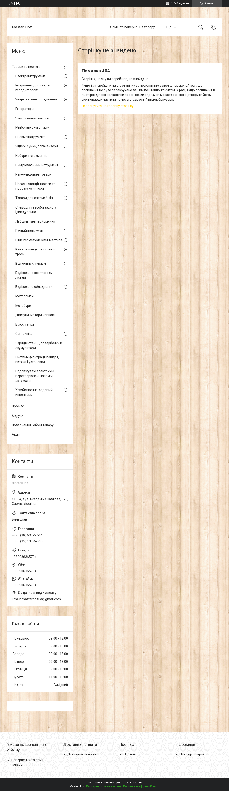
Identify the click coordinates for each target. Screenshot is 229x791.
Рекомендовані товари (33, 174)
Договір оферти (192, 754)
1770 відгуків (180, 3)
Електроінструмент (30, 76)
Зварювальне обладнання (36, 99)
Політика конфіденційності (141, 786)
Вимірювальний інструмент (36, 165)
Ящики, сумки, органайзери (36, 146)
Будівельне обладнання (34, 287)
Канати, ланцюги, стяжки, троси (35, 251)
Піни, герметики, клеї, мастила (39, 240)
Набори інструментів (31, 156)
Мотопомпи (24, 296)
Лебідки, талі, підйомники (35, 221)
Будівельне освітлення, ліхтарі (33, 275)
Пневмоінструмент (30, 137)
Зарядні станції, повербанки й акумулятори (38, 345)
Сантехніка (23, 334)
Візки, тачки (24, 324)
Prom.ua (137, 782)
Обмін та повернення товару (132, 27)
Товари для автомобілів (34, 198)
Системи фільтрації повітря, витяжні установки (37, 359)
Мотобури (23, 306)
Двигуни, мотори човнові (35, 315)
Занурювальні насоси (32, 118)
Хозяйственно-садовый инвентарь (34, 392)
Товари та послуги (26, 66)
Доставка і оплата (81, 754)
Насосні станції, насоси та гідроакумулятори (35, 186)
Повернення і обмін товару (33, 425)
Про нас (18, 406)
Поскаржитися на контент (103, 786)
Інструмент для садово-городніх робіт (34, 87)
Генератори (24, 109)
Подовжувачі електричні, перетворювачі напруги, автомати (35, 375)
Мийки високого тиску (32, 127)
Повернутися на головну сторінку (108, 106)
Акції (16, 434)
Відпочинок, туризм (30, 263)
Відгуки (17, 416)
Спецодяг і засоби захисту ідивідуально (36, 209)
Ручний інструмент (30, 230)
